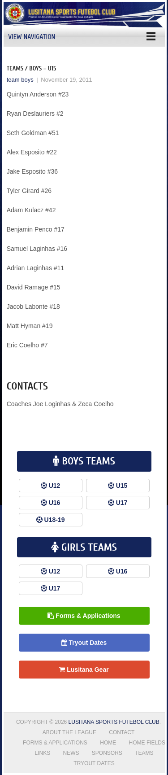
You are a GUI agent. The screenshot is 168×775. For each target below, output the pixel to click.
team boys (20, 79)
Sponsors (107, 753)
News (71, 753)
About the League (69, 732)
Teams (144, 753)
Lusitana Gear (83, 669)
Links (42, 753)
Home (108, 743)
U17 (122, 502)
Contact (121, 732)
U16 (54, 502)
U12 (54, 485)
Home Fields (147, 743)
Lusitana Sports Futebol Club (114, 722)
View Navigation (31, 37)
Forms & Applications (83, 615)
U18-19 (54, 519)
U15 (122, 485)
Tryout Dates (84, 642)
